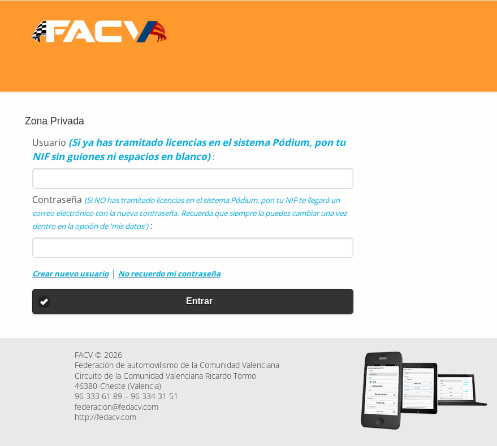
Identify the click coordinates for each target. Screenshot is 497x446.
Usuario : (188, 149)
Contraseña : (189, 212)
